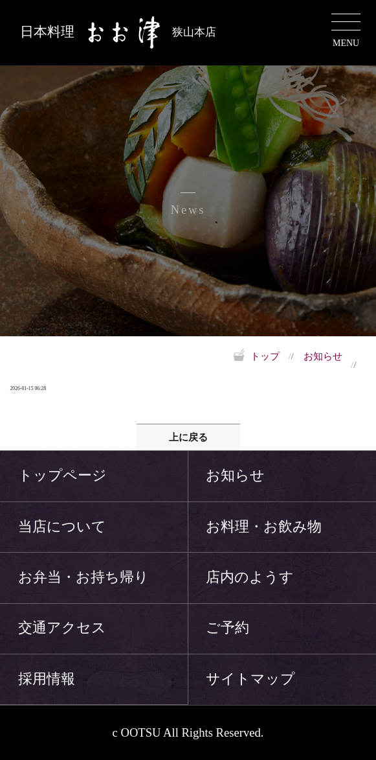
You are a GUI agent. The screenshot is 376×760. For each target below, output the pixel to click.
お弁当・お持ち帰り (83, 577)
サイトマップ (250, 679)
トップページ (62, 475)
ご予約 (227, 628)
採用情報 (46, 679)
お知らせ (323, 356)
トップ (265, 356)
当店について (62, 527)
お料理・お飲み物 (264, 527)
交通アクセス (62, 628)
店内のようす (250, 577)
